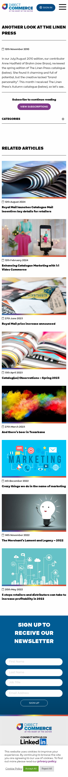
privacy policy (46, 761)
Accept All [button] (30, 769)
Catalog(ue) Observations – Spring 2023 (30, 378)
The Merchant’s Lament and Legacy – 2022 (32, 540)
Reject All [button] (47, 769)
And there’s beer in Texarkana (23, 432)
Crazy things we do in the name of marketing (34, 486)
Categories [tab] (11, 119)
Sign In (47, 7)
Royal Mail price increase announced (28, 324)
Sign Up (34, 703)
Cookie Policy (13, 769)
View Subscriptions (34, 106)
